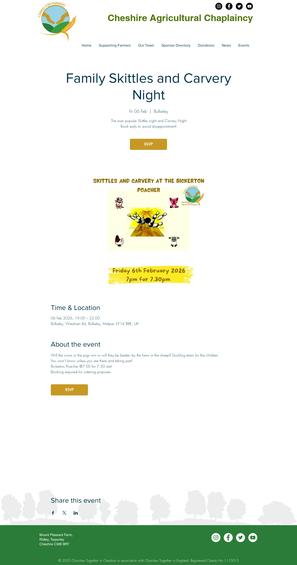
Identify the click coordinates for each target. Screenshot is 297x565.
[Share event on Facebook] (53, 513)
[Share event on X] (64, 513)
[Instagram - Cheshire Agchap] (215, 537)
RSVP (148, 144)
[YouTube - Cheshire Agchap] (249, 6)
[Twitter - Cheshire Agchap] (239, 6)
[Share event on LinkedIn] (76, 513)
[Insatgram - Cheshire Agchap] (218, 6)
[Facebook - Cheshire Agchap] (229, 6)
